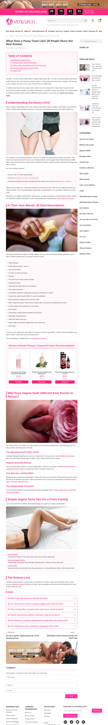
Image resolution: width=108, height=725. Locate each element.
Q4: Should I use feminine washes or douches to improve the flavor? (34, 615)
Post (71, 696)
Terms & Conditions (32, 722)
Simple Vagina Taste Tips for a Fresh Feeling (24, 68)
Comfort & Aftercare (87, 168)
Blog (12, 36)
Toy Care (83, 237)
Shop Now (18, 382)
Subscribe (97, 711)
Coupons (47, 716)
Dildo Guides (84, 173)
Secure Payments (12, 718)
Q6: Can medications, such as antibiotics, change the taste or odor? (33, 626)
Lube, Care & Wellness (87, 185)
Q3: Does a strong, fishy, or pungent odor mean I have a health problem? (35, 609)
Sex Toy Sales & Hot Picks (89, 219)
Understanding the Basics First (20, 60)
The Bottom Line (15, 71)
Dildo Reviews (84, 179)
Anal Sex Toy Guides (87, 139)
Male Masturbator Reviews (89, 202)
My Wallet (47, 713)
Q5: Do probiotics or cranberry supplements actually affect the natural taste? (38, 620)
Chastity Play (84, 162)
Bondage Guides (85, 156)
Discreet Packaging (12, 722)
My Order (47, 710)
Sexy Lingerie (84, 231)
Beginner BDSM (85, 151)
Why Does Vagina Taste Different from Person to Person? (28, 65)
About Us (28, 712)
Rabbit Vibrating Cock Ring (70, 25)
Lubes (82, 191)
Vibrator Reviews (85, 248)
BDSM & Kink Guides (87, 145)
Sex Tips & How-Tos (86, 214)
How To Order (11, 715)
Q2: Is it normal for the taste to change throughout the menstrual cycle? (35, 604)
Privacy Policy (29, 719)
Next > (73, 632)
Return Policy (29, 716)
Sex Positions (84, 208)
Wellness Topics (85, 254)
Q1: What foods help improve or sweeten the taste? (27, 598)
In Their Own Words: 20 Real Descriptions (23, 63)
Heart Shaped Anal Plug (54, 25)
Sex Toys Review (85, 225)
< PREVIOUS (11, 632)
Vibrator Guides (85, 242)
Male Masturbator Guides (88, 196)
